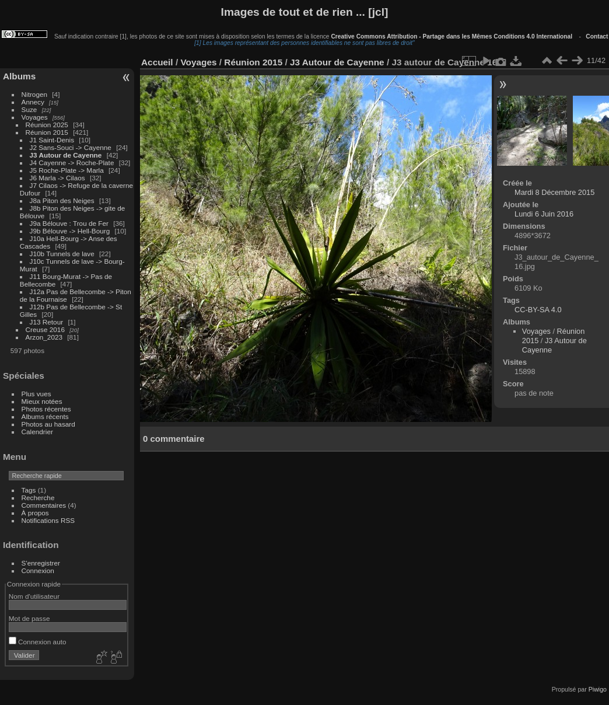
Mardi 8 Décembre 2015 (554, 192)
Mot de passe (29, 618)
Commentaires (44, 505)
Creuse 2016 (45, 329)
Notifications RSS (48, 520)
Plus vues (36, 393)
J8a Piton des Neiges (62, 200)
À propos (35, 512)
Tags (29, 490)
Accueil (157, 62)
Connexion (38, 570)
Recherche (38, 497)
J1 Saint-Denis (52, 140)
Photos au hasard (48, 424)
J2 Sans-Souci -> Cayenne (70, 147)
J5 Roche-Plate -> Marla (67, 170)
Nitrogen (34, 94)
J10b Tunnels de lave (62, 253)
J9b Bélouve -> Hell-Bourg (70, 231)
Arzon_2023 (44, 337)
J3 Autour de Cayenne (66, 155)
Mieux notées (42, 401)
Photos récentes (46, 409)
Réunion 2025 (47, 124)
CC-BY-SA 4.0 (538, 309)
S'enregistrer (41, 563)
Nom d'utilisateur (34, 596)
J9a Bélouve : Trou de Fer (69, 223)
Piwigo (598, 689)
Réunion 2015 (47, 132)
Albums (19, 76)
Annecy (33, 102)
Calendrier (37, 431)
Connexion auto (37, 641)
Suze (29, 109)
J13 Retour (47, 322)
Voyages (35, 117)
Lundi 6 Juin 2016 (543, 214)
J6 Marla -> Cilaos (57, 178)
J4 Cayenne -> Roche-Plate (72, 162)
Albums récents (45, 416)
